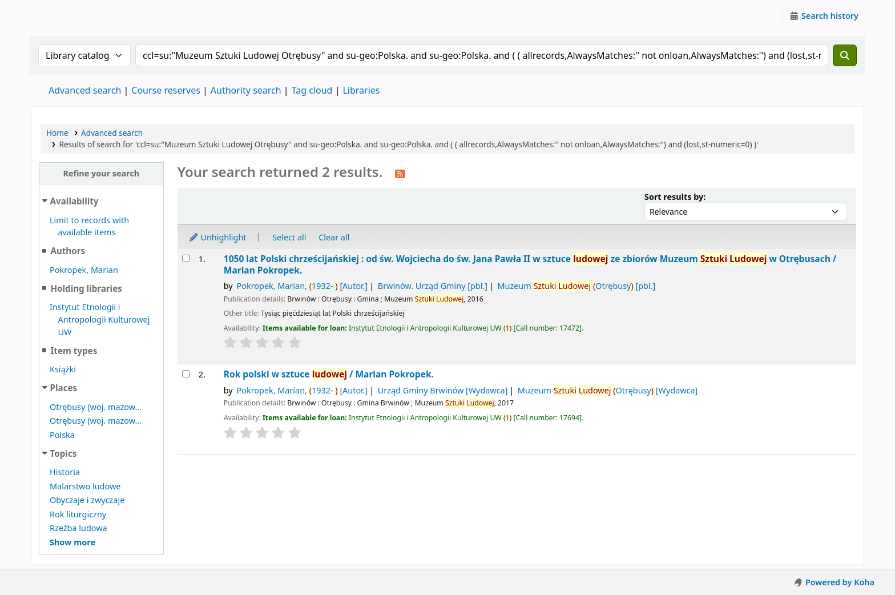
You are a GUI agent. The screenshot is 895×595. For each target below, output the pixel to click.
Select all (289, 237)
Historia (65, 472)
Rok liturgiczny (78, 514)
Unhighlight (217, 237)
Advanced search (85, 90)
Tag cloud (312, 90)
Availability (74, 201)
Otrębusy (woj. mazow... (96, 406)
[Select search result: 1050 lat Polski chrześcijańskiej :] (186, 258)
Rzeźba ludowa (78, 527)
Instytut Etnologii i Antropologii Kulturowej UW (60, 16)
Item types (73, 350)
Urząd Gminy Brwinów (443, 390)
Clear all (334, 237)
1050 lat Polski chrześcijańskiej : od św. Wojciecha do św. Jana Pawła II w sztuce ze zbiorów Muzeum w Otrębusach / (530, 265)
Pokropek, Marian (84, 269)
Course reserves (165, 90)
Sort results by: (674, 196)
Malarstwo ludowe (85, 486)
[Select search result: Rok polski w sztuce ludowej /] (186, 373)
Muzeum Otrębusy (576, 285)
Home (57, 132)
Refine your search (101, 173)
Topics (63, 453)
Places (64, 387)
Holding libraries (86, 288)
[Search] (845, 55)
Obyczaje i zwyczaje (87, 500)
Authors (67, 250)
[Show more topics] (72, 542)
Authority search (246, 90)
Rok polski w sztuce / (329, 374)
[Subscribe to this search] (400, 173)
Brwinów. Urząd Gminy (432, 285)
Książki (63, 369)
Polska (62, 434)
